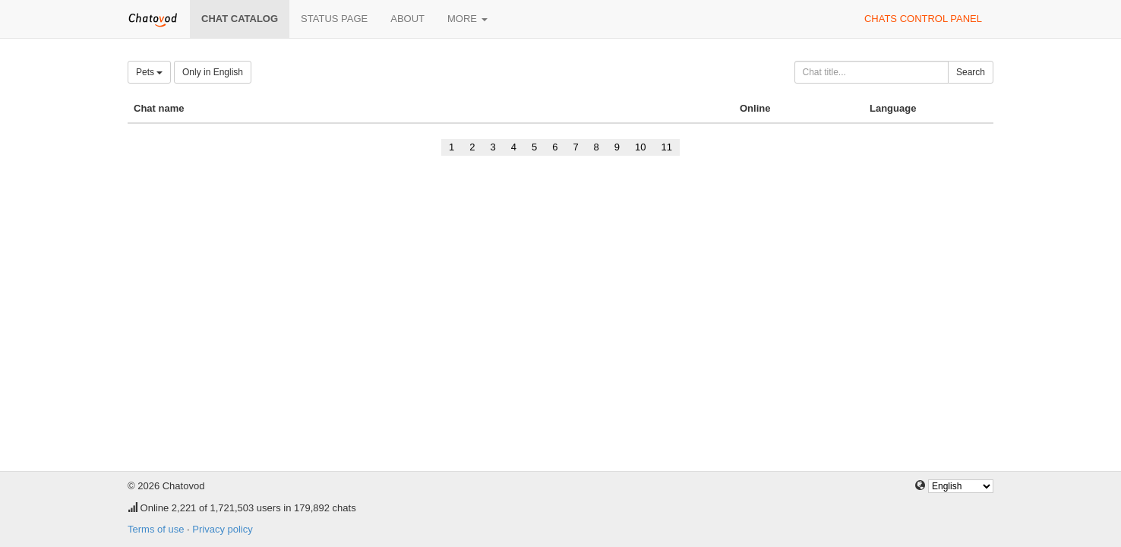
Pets (149, 72)
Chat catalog (239, 18)
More (467, 18)
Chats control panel (923, 18)
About (407, 18)
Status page (334, 18)
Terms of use (156, 529)
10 (640, 147)
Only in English (212, 72)
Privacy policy (222, 529)
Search (970, 72)
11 (667, 147)
